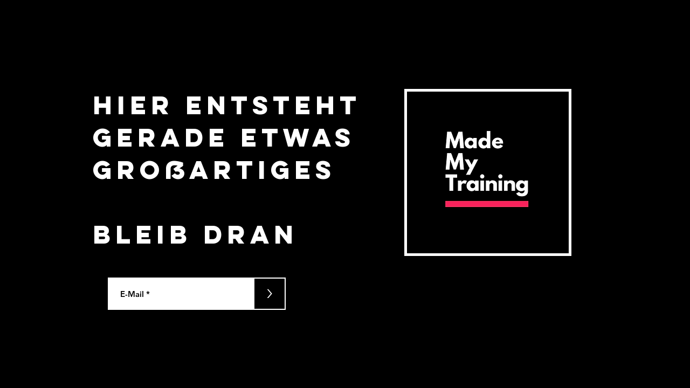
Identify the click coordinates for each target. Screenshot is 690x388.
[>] (269, 294)
